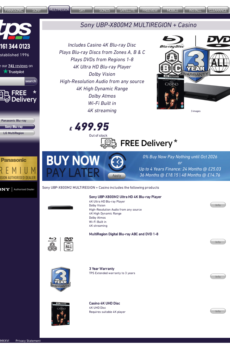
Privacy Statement (28, 340)
